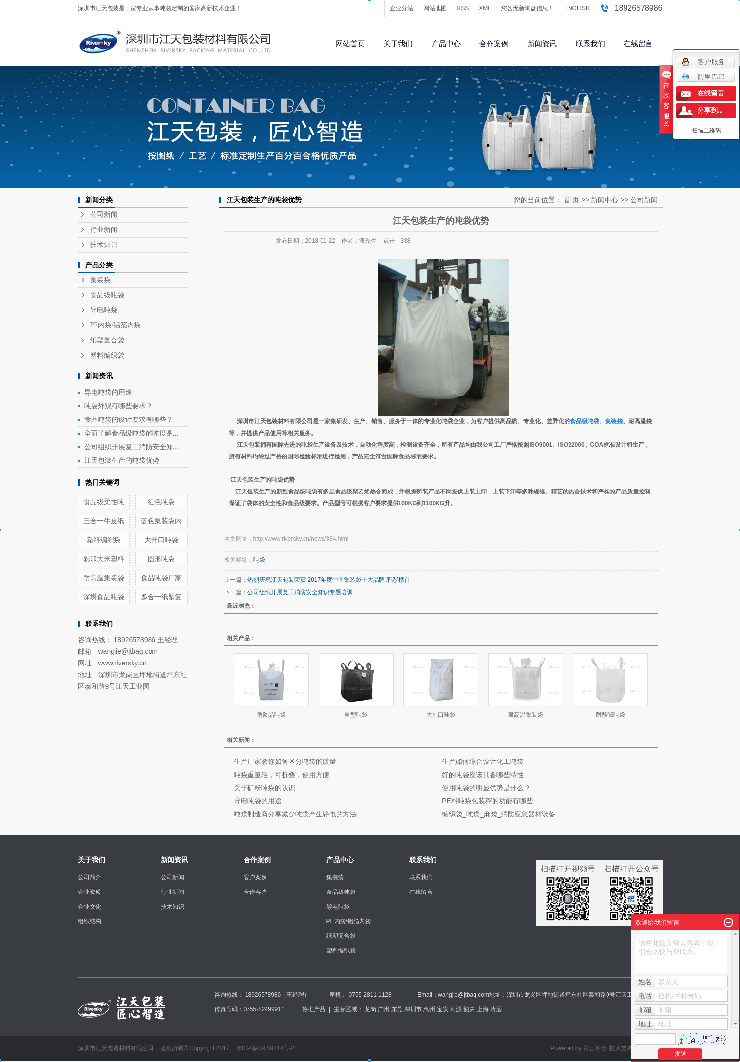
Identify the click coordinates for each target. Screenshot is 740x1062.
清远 (496, 1009)
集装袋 (100, 280)
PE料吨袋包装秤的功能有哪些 (487, 801)
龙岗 (370, 1009)
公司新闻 (103, 214)
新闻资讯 (542, 43)
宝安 (443, 1009)
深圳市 (413, 1009)
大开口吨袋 (161, 540)
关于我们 (398, 43)
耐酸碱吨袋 (610, 714)
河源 (456, 1009)
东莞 (397, 1009)
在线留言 (638, 43)
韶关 (469, 1009)
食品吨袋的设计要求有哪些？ (128, 419)
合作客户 (255, 892)
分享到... (710, 110)
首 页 (571, 200)
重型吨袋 (356, 714)
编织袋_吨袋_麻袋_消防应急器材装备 (498, 814)
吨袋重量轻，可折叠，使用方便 (281, 774)
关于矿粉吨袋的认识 (264, 788)
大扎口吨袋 (440, 714)
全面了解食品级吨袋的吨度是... (131, 433)
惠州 (429, 1009)
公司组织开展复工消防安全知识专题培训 (300, 592)
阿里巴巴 (703, 76)
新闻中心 (604, 200)
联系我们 (590, 43)
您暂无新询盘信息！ (527, 8)
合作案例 (494, 43)
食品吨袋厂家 (161, 578)
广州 (383, 1009)
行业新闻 (103, 229)
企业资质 (89, 892)
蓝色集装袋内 (161, 521)
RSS (463, 8)
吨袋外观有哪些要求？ (118, 406)
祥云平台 (595, 1048)
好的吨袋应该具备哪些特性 (483, 774)
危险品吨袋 (271, 714)
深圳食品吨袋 (103, 597)
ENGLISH (577, 8)
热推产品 (313, 1009)
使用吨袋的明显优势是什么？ (486, 788)
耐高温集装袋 (103, 578)
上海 (483, 1009)
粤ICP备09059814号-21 (267, 1048)
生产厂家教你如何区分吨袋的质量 (285, 761)
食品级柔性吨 (103, 502)
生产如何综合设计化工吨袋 (483, 761)
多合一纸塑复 (161, 597)
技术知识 (103, 244)
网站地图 (435, 8)
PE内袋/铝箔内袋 (115, 325)
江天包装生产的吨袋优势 (121, 460)
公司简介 (89, 877)
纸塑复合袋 (107, 340)
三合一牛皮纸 (103, 521)
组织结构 (89, 921)
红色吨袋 (161, 502)
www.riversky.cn (122, 663)
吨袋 (259, 559)
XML (485, 8)
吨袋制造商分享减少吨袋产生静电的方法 (295, 814)
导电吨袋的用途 (108, 392)
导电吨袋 (103, 310)
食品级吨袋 (107, 295)
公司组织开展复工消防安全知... (131, 447)
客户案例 (255, 877)
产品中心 (446, 43)
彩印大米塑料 (103, 559)
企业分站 (401, 8)
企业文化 (89, 906)
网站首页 (350, 43)
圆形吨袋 (161, 559)
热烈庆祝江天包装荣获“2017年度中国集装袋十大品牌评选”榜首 (329, 579)
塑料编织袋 (107, 355)
